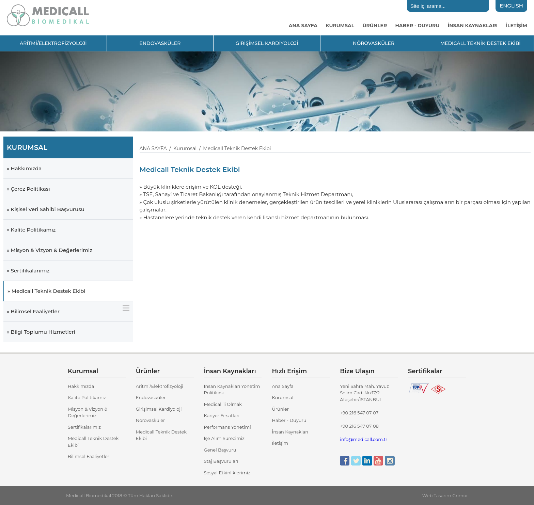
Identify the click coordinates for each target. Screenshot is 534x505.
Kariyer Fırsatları (221, 415)
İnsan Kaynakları (290, 432)
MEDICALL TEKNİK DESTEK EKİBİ (480, 43)
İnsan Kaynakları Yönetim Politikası (232, 389)
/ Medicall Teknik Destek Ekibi (234, 148)
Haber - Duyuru (289, 420)
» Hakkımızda (24, 168)
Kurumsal (282, 397)
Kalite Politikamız (87, 397)
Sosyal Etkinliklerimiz (227, 472)
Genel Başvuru (220, 450)
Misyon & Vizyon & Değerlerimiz (87, 412)
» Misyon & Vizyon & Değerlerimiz (49, 250)
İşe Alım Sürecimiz (224, 438)
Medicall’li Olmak (223, 404)
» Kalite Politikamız (31, 229)
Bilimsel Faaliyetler (88, 456)
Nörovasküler (150, 420)
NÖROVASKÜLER (373, 43)
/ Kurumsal (182, 148)
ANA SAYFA (153, 148)
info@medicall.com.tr (363, 439)
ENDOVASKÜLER (159, 43)
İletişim (280, 443)
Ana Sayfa (283, 386)
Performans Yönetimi (227, 427)
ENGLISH (511, 5)
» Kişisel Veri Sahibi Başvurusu (45, 209)
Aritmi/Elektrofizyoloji (159, 386)
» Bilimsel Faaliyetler (33, 311)
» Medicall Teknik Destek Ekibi (46, 291)
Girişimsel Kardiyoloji (159, 409)
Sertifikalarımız (84, 427)
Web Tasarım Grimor (445, 495)
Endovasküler (151, 397)
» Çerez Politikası (28, 189)
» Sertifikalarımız (28, 270)
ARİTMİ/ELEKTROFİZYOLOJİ (53, 43)
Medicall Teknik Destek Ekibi (93, 442)
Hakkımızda (81, 386)
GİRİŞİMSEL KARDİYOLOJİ (267, 43)
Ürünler (280, 409)
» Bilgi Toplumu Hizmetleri (41, 332)
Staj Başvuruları (221, 461)
